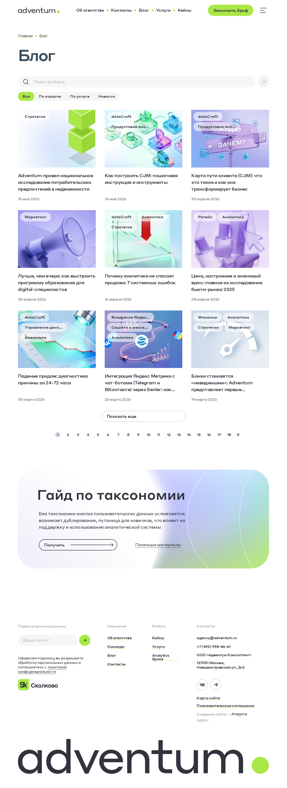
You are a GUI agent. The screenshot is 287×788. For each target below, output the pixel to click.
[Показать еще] (143, 416)
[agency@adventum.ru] (217, 638)
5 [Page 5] (98, 434)
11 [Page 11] (158, 434)
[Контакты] (121, 10)
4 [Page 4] (88, 434)
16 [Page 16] (209, 434)
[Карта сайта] (233, 698)
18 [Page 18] (229, 434)
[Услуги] (163, 10)
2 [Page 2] (68, 434)
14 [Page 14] (189, 434)
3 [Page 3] (78, 434)
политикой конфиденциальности (42, 669)
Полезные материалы (158, 544)
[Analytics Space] (166, 657)
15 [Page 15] (199, 434)
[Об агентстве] (90, 10)
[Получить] (78, 544)
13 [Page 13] (179, 434)
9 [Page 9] (138, 434)
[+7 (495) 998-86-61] (213, 646)
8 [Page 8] (128, 434)
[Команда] (115, 647)
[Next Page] (238, 434)
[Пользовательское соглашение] (233, 706)
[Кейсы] (184, 10)
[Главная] (25, 36)
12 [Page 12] (169, 434)
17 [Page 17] (219, 434)
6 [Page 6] (108, 434)
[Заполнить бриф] (230, 10)
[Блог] (144, 10)
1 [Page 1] (57, 434)
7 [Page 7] (118, 434)
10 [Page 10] (148, 434)
